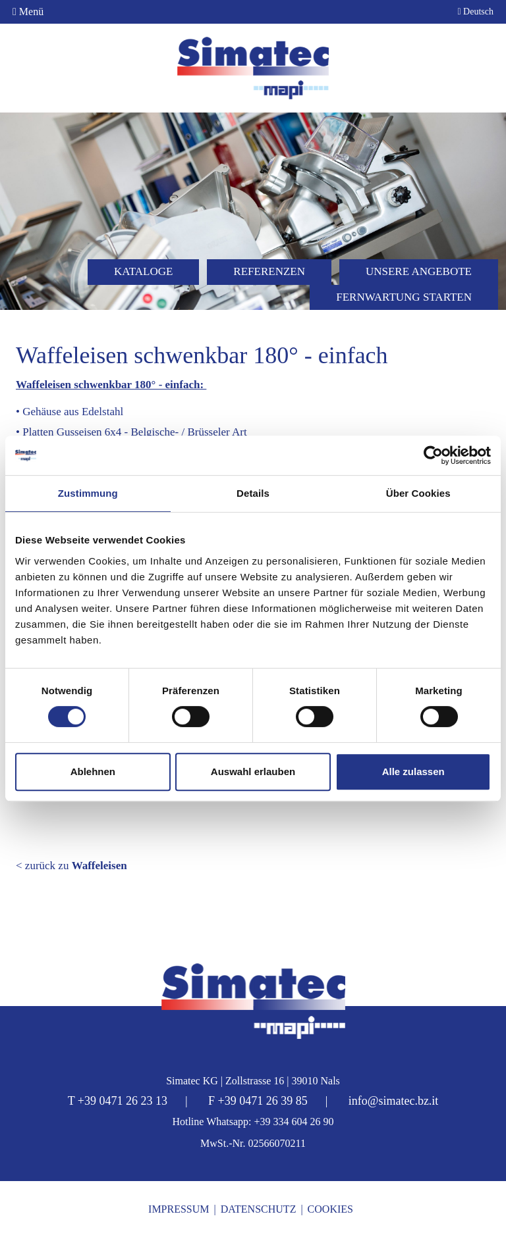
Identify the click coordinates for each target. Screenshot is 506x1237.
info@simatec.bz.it (394, 1100)
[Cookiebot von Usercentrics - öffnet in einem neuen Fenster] (433, 455)
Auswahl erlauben (253, 771)
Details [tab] (253, 493)
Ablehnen (92, 771)
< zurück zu (71, 865)
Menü (28, 11)
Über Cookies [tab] (418, 493)
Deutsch (475, 11)
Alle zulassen (413, 771)
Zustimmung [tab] (88, 493)
